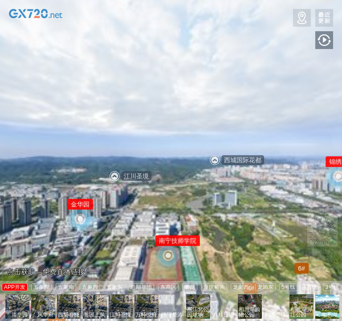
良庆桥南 (214, 287)
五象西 (90, 287)
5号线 (288, 287)
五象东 (114, 287)
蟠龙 (189, 287)
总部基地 (141, 287)
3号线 (332, 287)
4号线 (310, 287)
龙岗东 (265, 287)
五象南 (66, 287)
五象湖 (41, 287)
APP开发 (14, 287)
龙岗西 (241, 287)
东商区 (168, 287)
